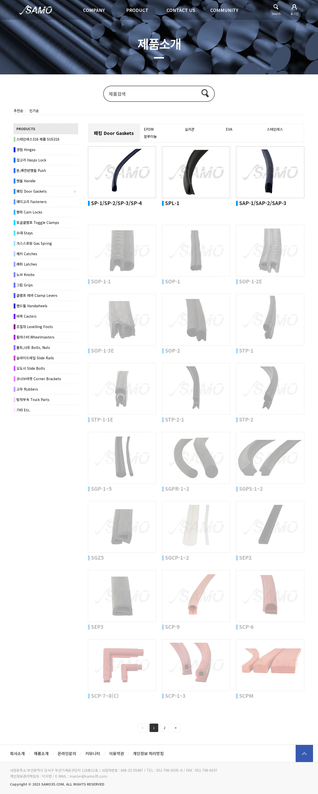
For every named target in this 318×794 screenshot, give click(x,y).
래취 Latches (26, 264)
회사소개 (17, 753)
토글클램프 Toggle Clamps (37, 222)
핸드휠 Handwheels (31, 305)
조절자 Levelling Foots (34, 326)
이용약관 (116, 753)
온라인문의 (67, 753)
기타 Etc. (23, 409)
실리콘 (190, 129)
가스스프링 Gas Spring (34, 243)
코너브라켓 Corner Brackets (38, 378)
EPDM (149, 129)
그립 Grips (24, 284)
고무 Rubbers (27, 389)
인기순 (34, 110)
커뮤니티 (92, 753)
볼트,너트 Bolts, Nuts (33, 347)
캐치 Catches (26, 253)
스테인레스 (275, 129)
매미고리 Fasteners (31, 201)
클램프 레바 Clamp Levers (36, 295)
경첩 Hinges (26, 149)
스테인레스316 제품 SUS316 (37, 139)
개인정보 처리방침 (148, 753)
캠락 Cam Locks (29, 212)
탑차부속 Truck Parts (32, 399)
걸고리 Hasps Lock (31, 159)
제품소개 (41, 753)
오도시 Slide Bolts (30, 368)
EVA (229, 129)
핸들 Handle (26, 180)
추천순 (18, 110)
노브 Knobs (25, 274)
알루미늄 (150, 136)
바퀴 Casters (26, 316)
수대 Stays (24, 232)
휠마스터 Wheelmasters (35, 337)
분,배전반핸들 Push (31, 170)
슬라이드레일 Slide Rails (35, 357)
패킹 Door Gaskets (31, 191)
